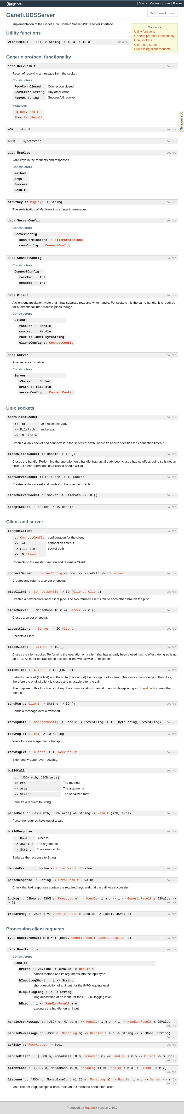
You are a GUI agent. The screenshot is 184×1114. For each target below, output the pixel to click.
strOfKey (15, 202)
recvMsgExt (17, 752)
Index (167, 3)
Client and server (146, 44)
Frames (177, 3)
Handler (92, 899)
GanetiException (112, 938)
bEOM (11, 141)
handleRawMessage (23, 1033)
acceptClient (19, 629)
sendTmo (25, 283)
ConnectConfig (57, 246)
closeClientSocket (24, 454)
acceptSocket (19, 507)
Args (18, 179)
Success (21, 184)
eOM (10, 130)
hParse (24, 969)
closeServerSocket (24, 495)
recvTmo (25, 277)
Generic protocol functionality (154, 36)
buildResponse (20, 832)
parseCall (16, 813)
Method (20, 173)
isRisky (14, 1045)
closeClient (18, 647)
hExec (24, 1004)
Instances (19, 105)
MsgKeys (23, 153)
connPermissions (33, 240)
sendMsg (14, 704)
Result (20, 190)
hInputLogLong (31, 992)
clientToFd (17, 670)
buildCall (16, 771)
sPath (24, 387)
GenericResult (139, 899)
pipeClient (17, 592)
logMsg (13, 899)
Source (143, 3)
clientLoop (17, 1068)
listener (15, 1080)
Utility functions (144, 31)
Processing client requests (152, 49)
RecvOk (20, 98)
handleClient (19, 1056)
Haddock (91, 1107)
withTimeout (18, 42)
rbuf (23, 337)
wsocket (25, 332)
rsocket (25, 326)
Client (23, 295)
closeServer (18, 610)
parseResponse (20, 880)
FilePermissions (69, 240)
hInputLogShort (32, 981)
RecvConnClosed (28, 87)
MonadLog (65, 899)
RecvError (23, 92)
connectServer (20, 573)
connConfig (28, 246)
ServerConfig (28, 221)
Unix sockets (143, 40)
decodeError (18, 868)
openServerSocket (23, 477)
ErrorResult (66, 868)
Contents (155, 3)
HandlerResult (29, 938)
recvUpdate (17, 722)
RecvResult (26, 66)
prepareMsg (17, 914)
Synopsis (177, 111)
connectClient (20, 531)
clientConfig (30, 343)
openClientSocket (23, 417)
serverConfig (30, 392)
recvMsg (14, 734)
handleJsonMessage (24, 1022)
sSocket (25, 381)
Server (23, 355)
